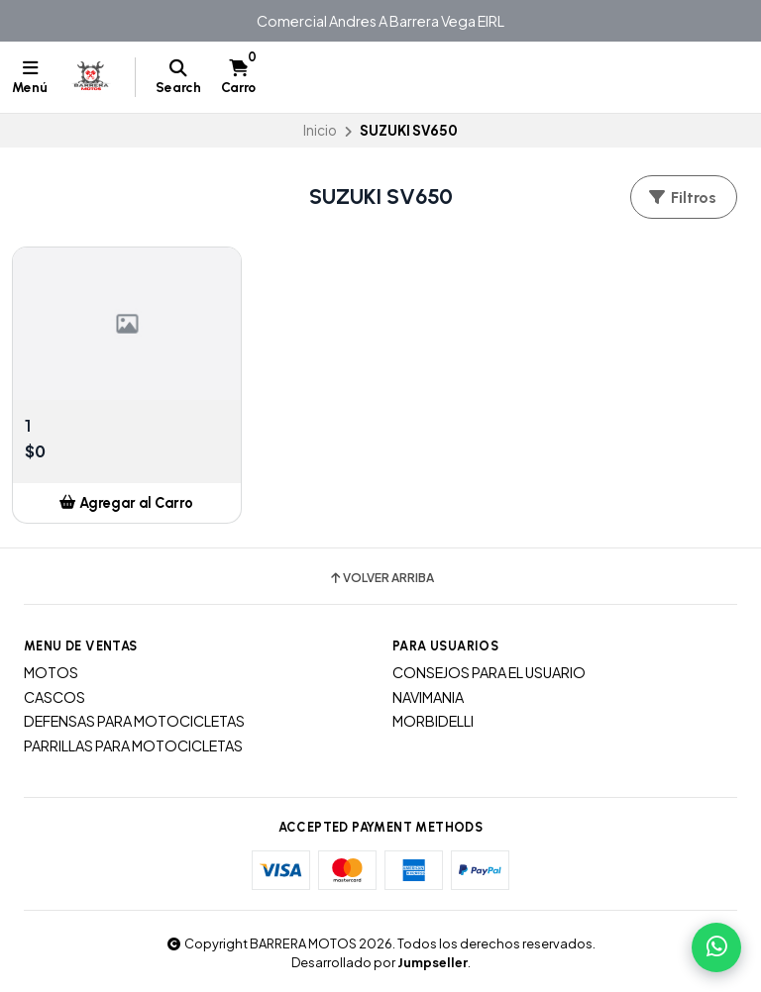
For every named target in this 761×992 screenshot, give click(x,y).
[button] (127, 503)
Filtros (681, 197)
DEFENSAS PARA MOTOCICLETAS (134, 721)
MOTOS (51, 672)
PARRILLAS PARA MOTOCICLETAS (133, 745)
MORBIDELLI (433, 721)
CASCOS (54, 697)
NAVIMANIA (428, 697)
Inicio (320, 130)
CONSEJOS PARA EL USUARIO (489, 672)
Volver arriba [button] (381, 578)
